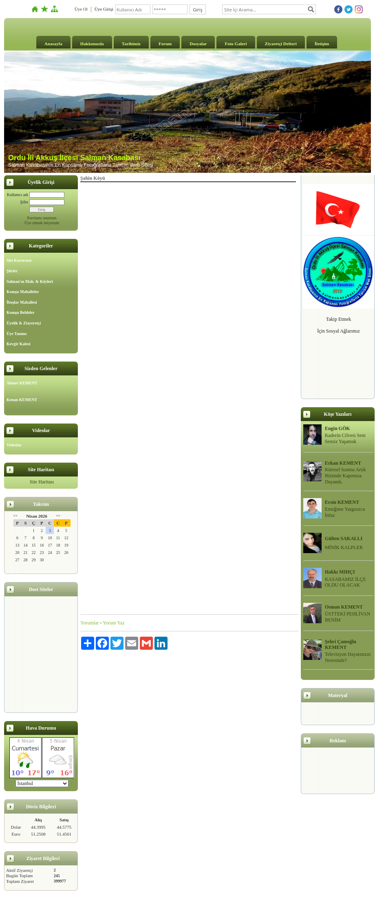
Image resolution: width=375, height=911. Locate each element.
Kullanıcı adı (17, 194)
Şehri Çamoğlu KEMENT (340, 645)
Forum (165, 43)
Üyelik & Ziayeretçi (24, 323)
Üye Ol (81, 9)
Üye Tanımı (16, 333)
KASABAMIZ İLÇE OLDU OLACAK (345, 582)
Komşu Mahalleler (23, 291)
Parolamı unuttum (42, 218)
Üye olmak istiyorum (41, 223)
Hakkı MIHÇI (340, 572)
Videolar (14, 445)
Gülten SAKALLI (343, 538)
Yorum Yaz (113, 623)
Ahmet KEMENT (22, 383)
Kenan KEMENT (22, 399)
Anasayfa (53, 43)
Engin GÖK (337, 428)
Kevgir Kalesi (18, 344)
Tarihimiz (131, 43)
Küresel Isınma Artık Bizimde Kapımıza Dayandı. (345, 476)
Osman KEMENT (344, 607)
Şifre (24, 202)
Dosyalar (198, 43)
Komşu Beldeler (21, 312)
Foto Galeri (236, 43)
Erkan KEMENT (343, 463)
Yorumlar (89, 623)
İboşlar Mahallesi (22, 302)
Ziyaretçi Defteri (281, 43)
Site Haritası (42, 482)
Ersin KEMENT (342, 502)
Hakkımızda (92, 43)
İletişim (322, 43)
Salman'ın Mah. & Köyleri (30, 281)
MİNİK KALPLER (344, 547)
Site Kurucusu (19, 260)
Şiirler (12, 271)
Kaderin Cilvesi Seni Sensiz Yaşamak (345, 438)
